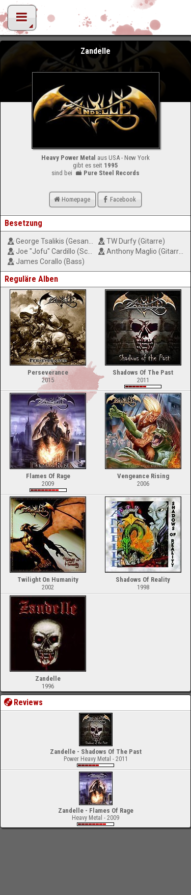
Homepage (71, 199)
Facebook (118, 199)
